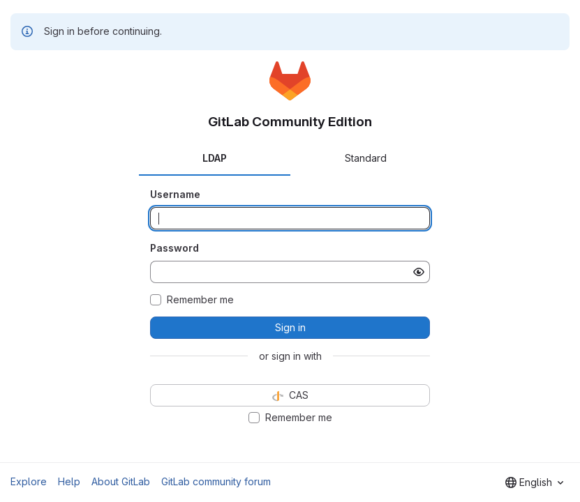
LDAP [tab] (214, 158)
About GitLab (120, 481)
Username (175, 194)
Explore (28, 481)
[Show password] (419, 272)
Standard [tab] (366, 158)
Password (174, 248)
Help (69, 481)
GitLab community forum (216, 481)
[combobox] (534, 482)
